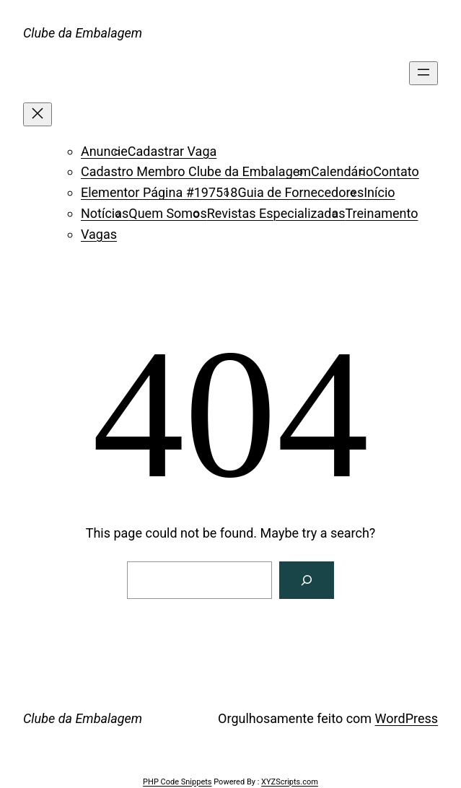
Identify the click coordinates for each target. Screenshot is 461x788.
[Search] (306, 580)
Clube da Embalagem (82, 32)
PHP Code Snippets (177, 782)
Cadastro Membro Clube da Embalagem (196, 171)
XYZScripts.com (289, 782)
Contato (396, 171)
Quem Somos (167, 213)
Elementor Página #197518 (159, 192)
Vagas (99, 234)
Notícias (104, 213)
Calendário (342, 171)
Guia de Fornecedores (300, 192)
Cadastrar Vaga (172, 151)
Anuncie (104, 151)
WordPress (406, 718)
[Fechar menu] (37, 114)
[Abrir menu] (423, 73)
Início (379, 192)
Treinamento (382, 213)
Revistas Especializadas (276, 213)
